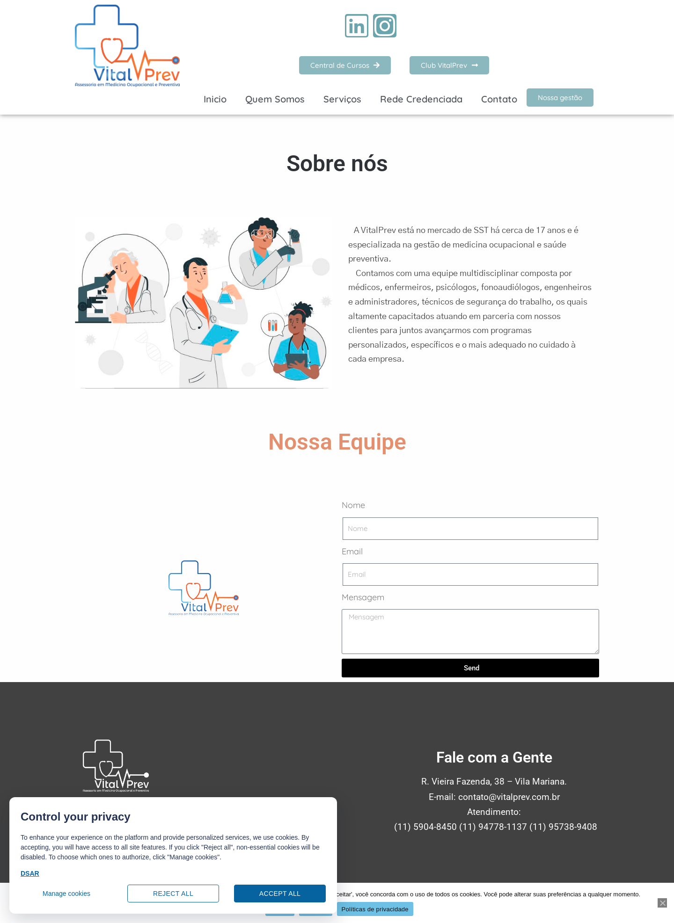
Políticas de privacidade (375, 909)
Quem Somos (275, 99)
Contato (499, 99)
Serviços (342, 99)
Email (352, 551)
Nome (353, 505)
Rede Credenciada (421, 99)
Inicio (215, 99)
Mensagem (363, 597)
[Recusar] (662, 903)
